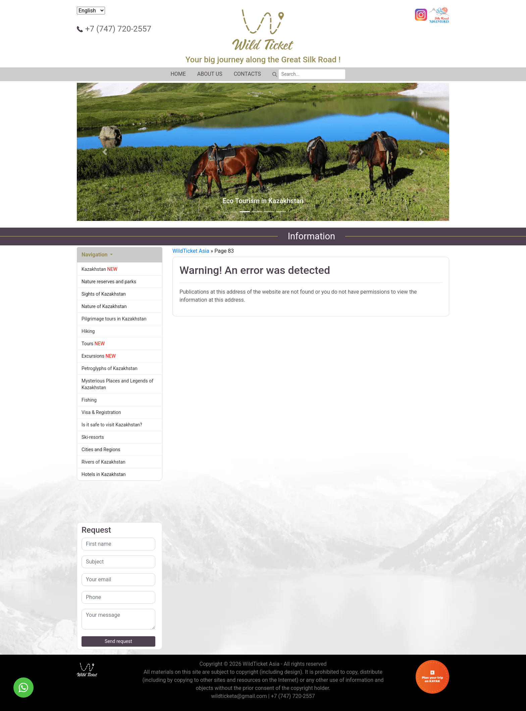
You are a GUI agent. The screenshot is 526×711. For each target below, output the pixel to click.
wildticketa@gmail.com (239, 696)
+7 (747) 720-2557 (118, 29)
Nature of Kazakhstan (119, 306)
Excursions (119, 356)
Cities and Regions (119, 449)
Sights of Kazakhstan (119, 294)
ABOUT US (209, 74)
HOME (178, 74)
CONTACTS (247, 74)
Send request (118, 641)
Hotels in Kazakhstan (119, 474)
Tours (119, 344)
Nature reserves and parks (119, 282)
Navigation (95, 254)
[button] (105, 152)
